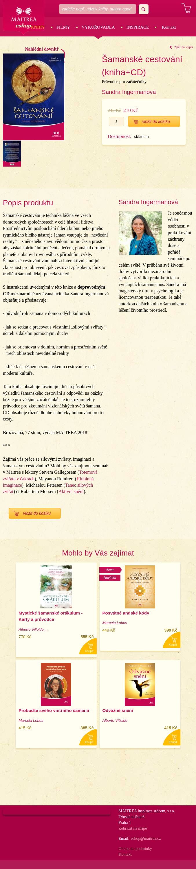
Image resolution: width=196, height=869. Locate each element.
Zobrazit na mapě (133, 828)
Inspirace (138, 27)
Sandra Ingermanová (129, 92)
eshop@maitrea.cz (146, 838)
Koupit (89, 651)
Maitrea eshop (24, 18)
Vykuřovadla (98, 27)
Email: (124, 838)
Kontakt (169, 27)
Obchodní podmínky (135, 848)
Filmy (63, 27)
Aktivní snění (71, 491)
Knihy (38, 27)
